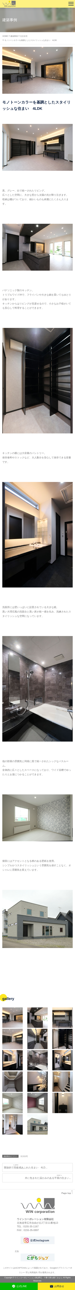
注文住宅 (24, 1156)
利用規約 (34, 1272)
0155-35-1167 (31, 1226)
